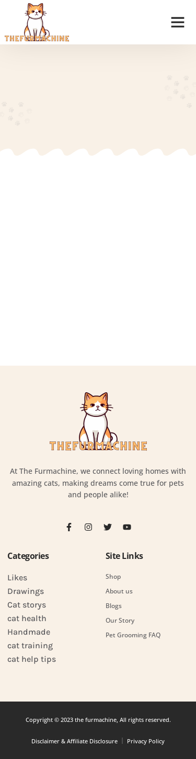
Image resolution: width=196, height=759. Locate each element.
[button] (178, 22)
